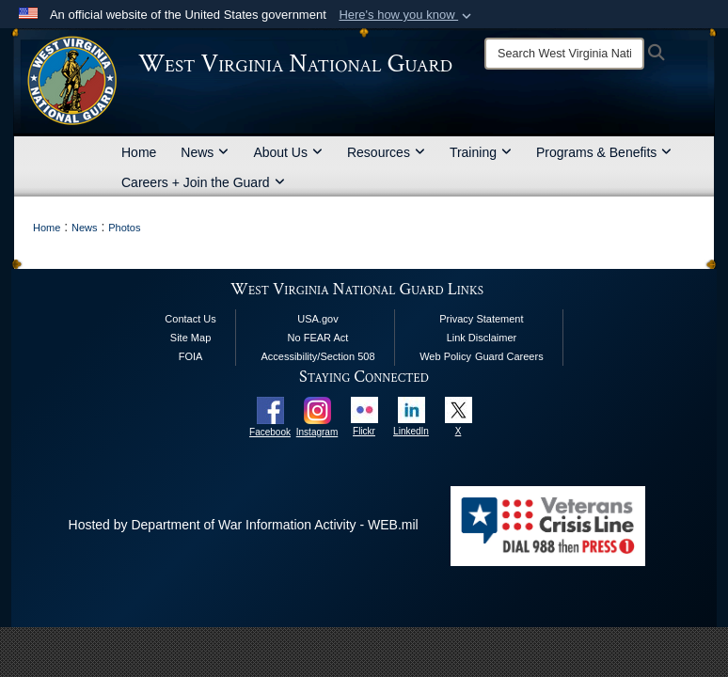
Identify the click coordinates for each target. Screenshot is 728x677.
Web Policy (445, 356)
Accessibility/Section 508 (317, 356)
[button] (407, 15)
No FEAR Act (318, 337)
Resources (386, 152)
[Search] (564, 54)
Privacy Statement (481, 318)
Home (138, 152)
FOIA (191, 356)
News (205, 152)
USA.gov (317, 318)
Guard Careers (509, 356)
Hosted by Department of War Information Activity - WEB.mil (244, 524)
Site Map (190, 337)
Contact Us (190, 318)
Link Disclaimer (482, 337)
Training (481, 152)
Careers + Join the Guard (203, 182)
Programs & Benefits (604, 152)
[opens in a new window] (270, 409)
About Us (288, 152)
